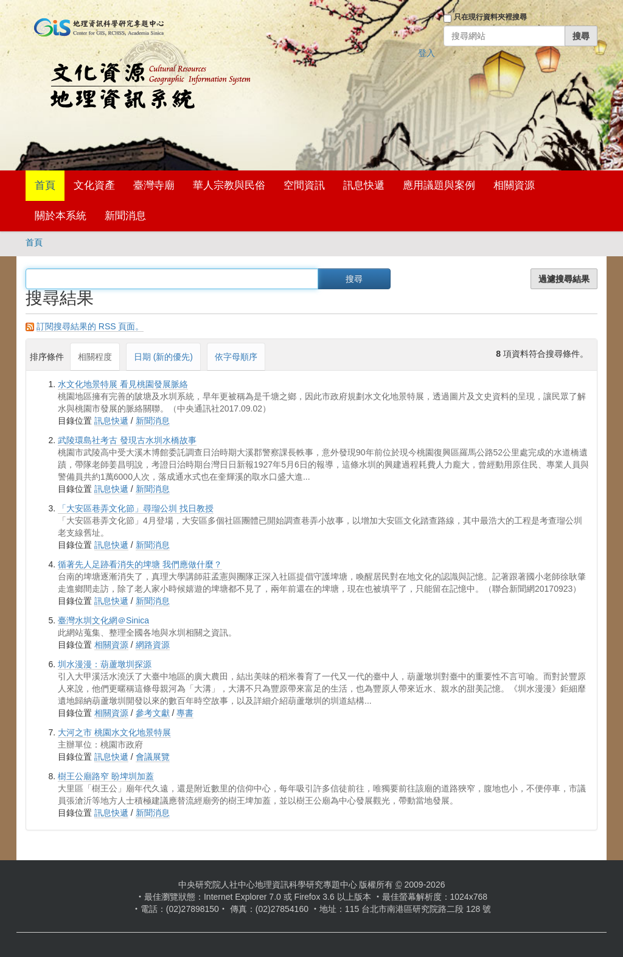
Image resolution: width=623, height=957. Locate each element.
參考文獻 (153, 713)
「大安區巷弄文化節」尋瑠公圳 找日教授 (136, 508)
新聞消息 (125, 216)
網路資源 (153, 645)
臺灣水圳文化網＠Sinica (103, 620)
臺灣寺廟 (154, 185)
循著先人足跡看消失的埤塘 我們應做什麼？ (140, 564)
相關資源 (514, 185)
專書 (184, 713)
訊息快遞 (364, 185)
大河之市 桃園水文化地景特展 (114, 732)
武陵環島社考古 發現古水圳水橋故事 (127, 440)
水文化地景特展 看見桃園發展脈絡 (123, 384)
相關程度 (95, 357)
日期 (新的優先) (163, 357)
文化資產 (94, 185)
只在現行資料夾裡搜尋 (490, 17)
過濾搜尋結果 (564, 279)
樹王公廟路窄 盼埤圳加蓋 (106, 776)
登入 (426, 53)
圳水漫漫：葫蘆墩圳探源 (104, 664)
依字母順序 (236, 357)
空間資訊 (304, 185)
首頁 (45, 185)
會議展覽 (153, 757)
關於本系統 (60, 216)
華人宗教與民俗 (229, 185)
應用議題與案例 (439, 185)
